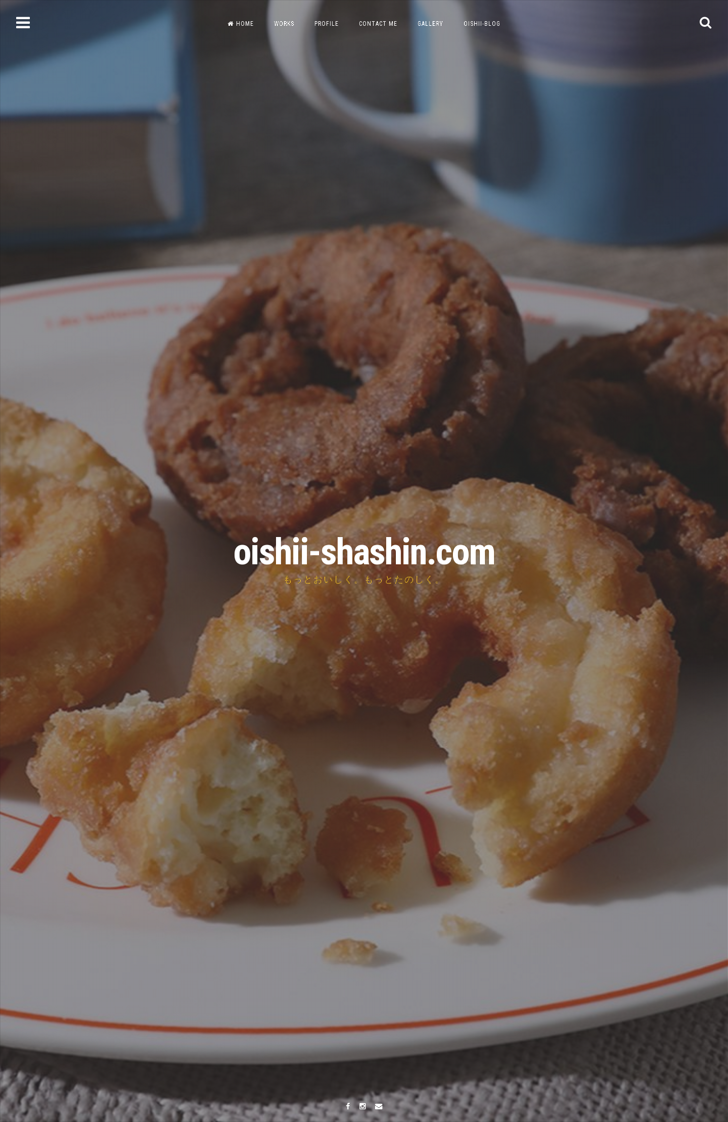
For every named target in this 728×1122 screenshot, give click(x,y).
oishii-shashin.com (364, 551)
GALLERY (430, 23)
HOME (241, 23)
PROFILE (326, 23)
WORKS (284, 23)
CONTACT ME (378, 23)
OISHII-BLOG (482, 23)
